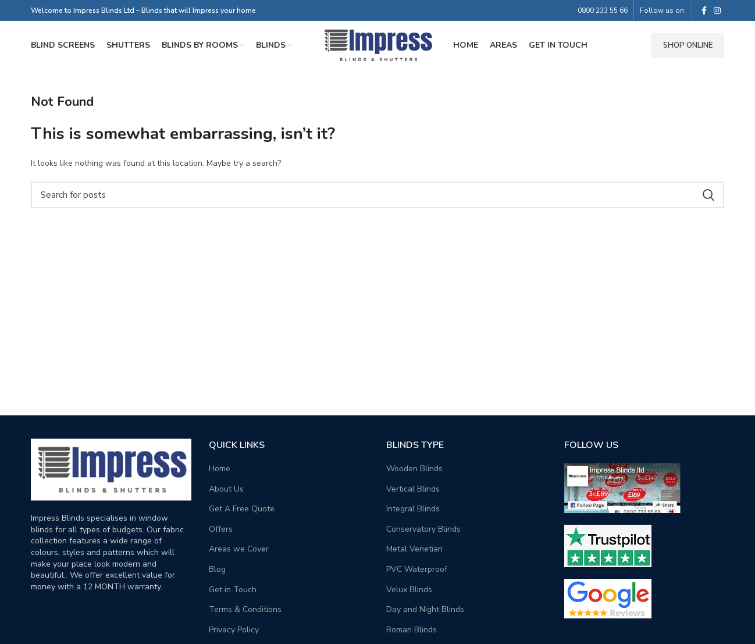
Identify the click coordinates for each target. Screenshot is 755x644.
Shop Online (688, 47)
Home (219, 472)
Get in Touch (233, 592)
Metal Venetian (414, 552)
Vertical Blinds (413, 491)
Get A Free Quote (242, 512)
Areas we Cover (239, 552)
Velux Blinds (409, 592)
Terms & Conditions (245, 612)
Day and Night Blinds (425, 612)
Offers (221, 532)
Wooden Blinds (414, 472)
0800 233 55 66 (603, 10)
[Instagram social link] (717, 10)
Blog (217, 572)
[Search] (377, 198)
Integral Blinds (413, 512)
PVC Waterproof (416, 572)
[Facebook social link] (704, 10)
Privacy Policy (234, 633)
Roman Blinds (411, 633)
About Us (226, 491)
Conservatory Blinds (423, 532)
